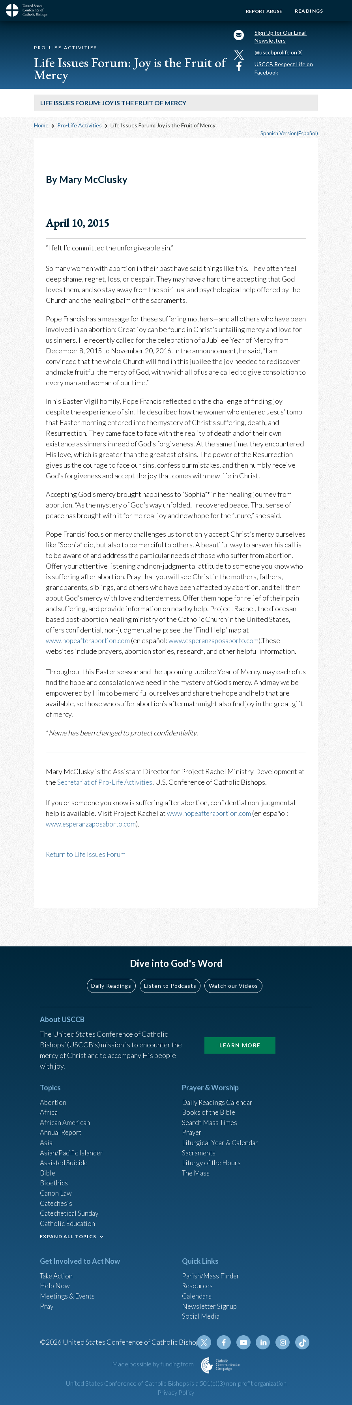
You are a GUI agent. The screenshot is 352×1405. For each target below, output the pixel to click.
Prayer (192, 1122)
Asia (46, 1133)
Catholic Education (69, 1218)
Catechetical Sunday (71, 1207)
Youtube (246, 1342)
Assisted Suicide (65, 1154)
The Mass (197, 1165)
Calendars (197, 1292)
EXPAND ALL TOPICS (68, 1232)
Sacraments (199, 1144)
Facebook (227, 1342)
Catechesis (57, 1197)
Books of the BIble (210, 1101)
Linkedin (265, 1342)
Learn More (239, 1033)
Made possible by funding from (153, 1364)
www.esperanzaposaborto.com (219, 644)
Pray (47, 1303)
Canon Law (56, 1186)
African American (66, 1112)
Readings (307, 11)
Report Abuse (261, 11)
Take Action (57, 1271)
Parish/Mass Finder (212, 1271)
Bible (48, 1165)
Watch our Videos (233, 973)
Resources (198, 1282)
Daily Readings (111, 973)
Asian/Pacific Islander (72, 1144)
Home (41, 129)
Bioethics (54, 1176)
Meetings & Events (69, 1292)
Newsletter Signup (211, 1303)
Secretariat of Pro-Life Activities (107, 785)
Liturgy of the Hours (212, 1154)
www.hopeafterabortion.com (90, 644)
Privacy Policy (176, 1392)
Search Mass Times (211, 1112)
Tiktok (303, 1342)
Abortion (53, 1090)
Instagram (284, 1342)
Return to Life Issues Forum (87, 857)
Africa (49, 1101)
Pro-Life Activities (79, 129)
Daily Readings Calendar (220, 1090)
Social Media (201, 1314)
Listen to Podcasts (170, 973)
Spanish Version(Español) (289, 137)
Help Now (55, 1282)
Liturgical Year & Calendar (222, 1133)
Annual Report (62, 1122)
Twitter (208, 1342)
